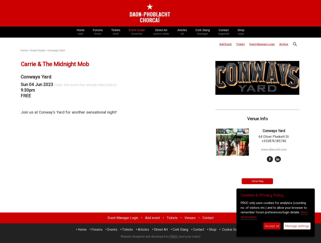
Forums (98, 32)
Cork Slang (202, 32)
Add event (152, 218)
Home (81, 32)
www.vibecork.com (274, 149)
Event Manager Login (122, 218)
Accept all (272, 226)
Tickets (115, 32)
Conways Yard (56, 50)
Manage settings (297, 226)
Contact (223, 32)
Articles (182, 32)
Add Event (225, 44)
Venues (190, 218)
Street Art (161, 32)
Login (262, 44)
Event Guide (137, 32)
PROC (174, 236)
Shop (240, 32)
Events (112, 230)
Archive (283, 44)
